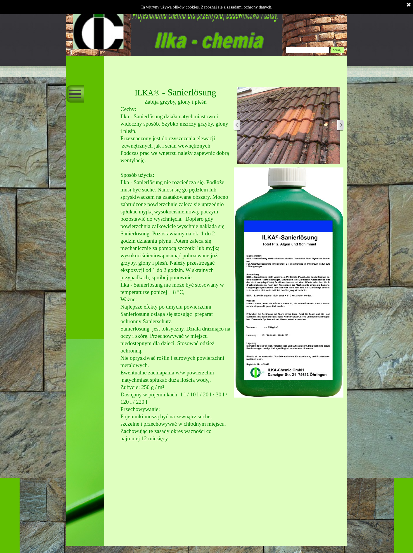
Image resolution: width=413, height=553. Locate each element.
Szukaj (337, 50)
